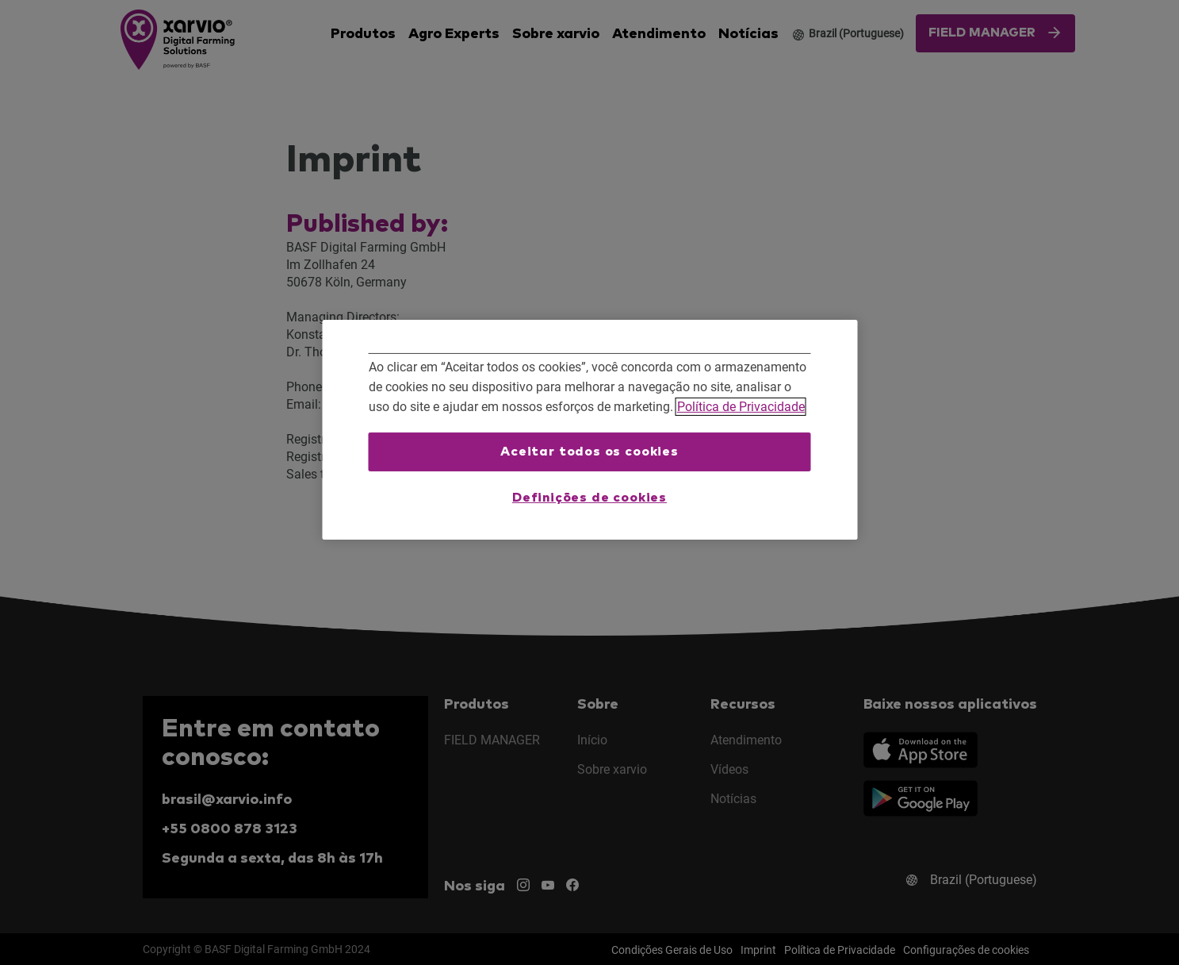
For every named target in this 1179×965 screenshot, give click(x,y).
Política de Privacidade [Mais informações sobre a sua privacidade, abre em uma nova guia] (741, 406)
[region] (589, 430)
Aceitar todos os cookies (589, 451)
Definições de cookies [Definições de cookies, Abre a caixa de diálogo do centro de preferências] (589, 497)
